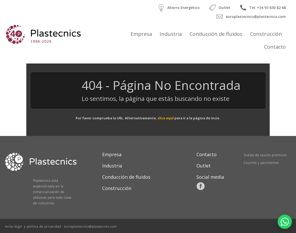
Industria (171, 33)
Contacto (275, 46)
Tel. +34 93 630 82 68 (262, 7)
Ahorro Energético (178, 7)
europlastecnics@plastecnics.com (250, 16)
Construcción (266, 33)
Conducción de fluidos (216, 33)
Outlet (218, 7)
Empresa (141, 33)
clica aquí (166, 118)
